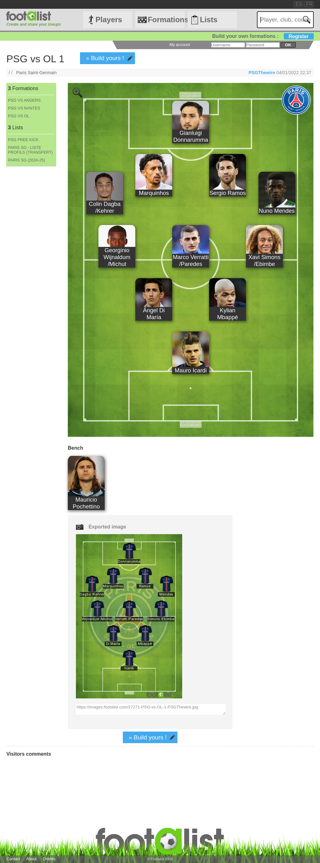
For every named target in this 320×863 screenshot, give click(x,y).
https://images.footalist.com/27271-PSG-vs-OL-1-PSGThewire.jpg (150, 709)
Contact (13, 858)
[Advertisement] (30, 270)
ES (298, 4)
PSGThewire (261, 72)
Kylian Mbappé (227, 313)
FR (309, 4)
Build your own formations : (262, 36)
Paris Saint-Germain (36, 72)
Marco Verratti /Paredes (191, 260)
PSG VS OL (18, 116)
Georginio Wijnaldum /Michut (116, 257)
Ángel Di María (154, 313)
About (31, 858)
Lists (209, 19)
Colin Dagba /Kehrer (104, 207)
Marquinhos (154, 193)
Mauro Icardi (191, 370)
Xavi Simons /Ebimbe (264, 260)
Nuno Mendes (277, 210)
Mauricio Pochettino (86, 503)
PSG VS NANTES (24, 108)
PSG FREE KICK (23, 139)
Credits (48, 858)
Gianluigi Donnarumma (190, 136)
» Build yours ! (105, 58)
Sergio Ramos (227, 193)
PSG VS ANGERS (24, 100)
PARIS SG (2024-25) (26, 160)
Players (109, 19)
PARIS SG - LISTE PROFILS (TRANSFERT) (30, 150)
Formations (166, 19)
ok (288, 45)
